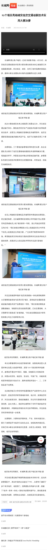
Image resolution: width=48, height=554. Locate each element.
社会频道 (21, 5)
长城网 (5, 5)
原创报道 (30, 5)
